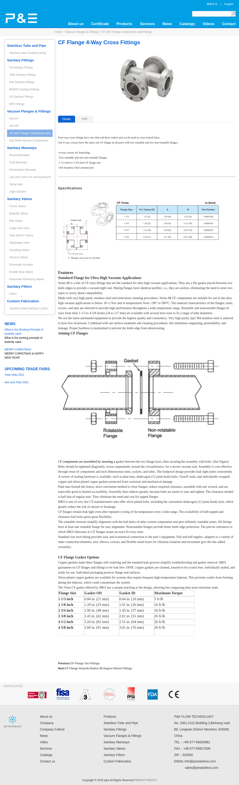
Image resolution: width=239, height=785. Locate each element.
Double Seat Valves (21, 272)
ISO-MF (14, 126)
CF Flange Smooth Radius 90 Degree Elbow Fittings (98, 668)
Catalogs (187, 24)
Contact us (47, 761)
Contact (229, 24)
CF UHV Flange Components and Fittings (126, 32)
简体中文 (212, 4)
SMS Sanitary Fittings (22, 74)
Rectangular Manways (22, 169)
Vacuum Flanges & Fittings (82, 32)
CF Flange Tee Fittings (85, 663)
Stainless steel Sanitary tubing (27, 53)
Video (44, 742)
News (167, 24)
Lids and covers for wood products (30, 177)
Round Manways (19, 155)
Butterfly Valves (18, 213)
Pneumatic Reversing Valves (26, 279)
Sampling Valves (19, 250)
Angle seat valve (19, 228)
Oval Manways (18, 162)
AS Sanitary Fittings (21, 96)
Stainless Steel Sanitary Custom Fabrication (28, 309)
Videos (208, 24)
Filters (13, 293)
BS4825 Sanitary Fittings (24, 89)
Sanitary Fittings (20, 60)
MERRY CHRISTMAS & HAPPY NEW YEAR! (27, 353)
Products (124, 24)
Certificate (100, 24)
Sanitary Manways (22, 148)
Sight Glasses (17, 191)
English (228, 4)
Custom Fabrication (23, 301)
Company (46, 723)
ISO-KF (13, 118)
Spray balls (16, 184)
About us (76, 24)
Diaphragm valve (19, 242)
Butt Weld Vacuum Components (28, 140)
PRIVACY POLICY (145, 780)
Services (147, 24)
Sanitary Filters (19, 286)
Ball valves (15, 220)
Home (58, 32)
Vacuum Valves (18, 257)
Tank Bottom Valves (21, 235)
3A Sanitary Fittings (21, 67)
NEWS (10, 324)
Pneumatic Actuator (21, 264)
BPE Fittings (16, 104)
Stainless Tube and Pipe (26, 45)
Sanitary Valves (19, 199)
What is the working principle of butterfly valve (27, 336)
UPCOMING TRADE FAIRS (27, 369)
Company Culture (52, 729)
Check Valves (17, 206)
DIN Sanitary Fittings (21, 82)
